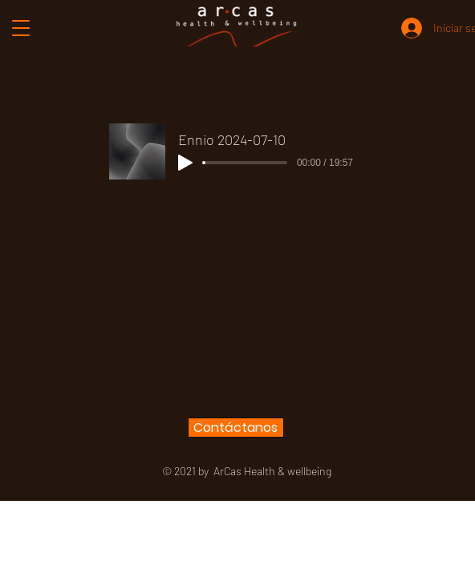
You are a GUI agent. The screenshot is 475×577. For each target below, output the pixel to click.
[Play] (185, 163)
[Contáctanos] (236, 428)
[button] (21, 28)
